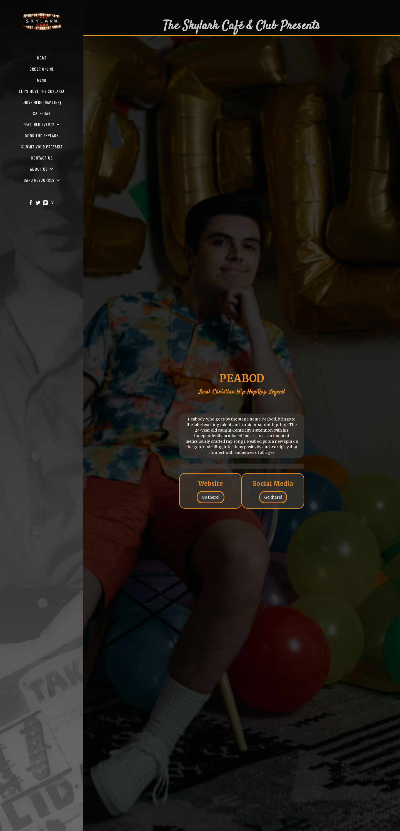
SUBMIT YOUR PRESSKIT (41, 147)
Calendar (42, 113)
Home (42, 58)
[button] (42, 124)
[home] (41, 22)
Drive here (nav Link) (41, 102)
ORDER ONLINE (41, 69)
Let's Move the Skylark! (41, 91)
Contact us (42, 158)
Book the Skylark (42, 135)
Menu (41, 80)
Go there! (210, 497)
